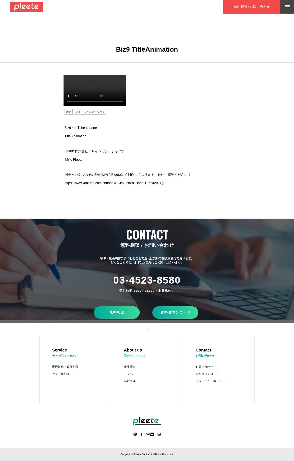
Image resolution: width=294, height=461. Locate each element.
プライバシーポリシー (210, 381)
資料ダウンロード (175, 312)
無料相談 (116, 312)
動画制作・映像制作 (65, 366)
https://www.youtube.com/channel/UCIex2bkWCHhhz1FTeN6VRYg (114, 183)
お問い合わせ (204, 366)
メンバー (130, 374)
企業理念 (130, 366)
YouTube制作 (61, 374)
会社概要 (130, 381)
